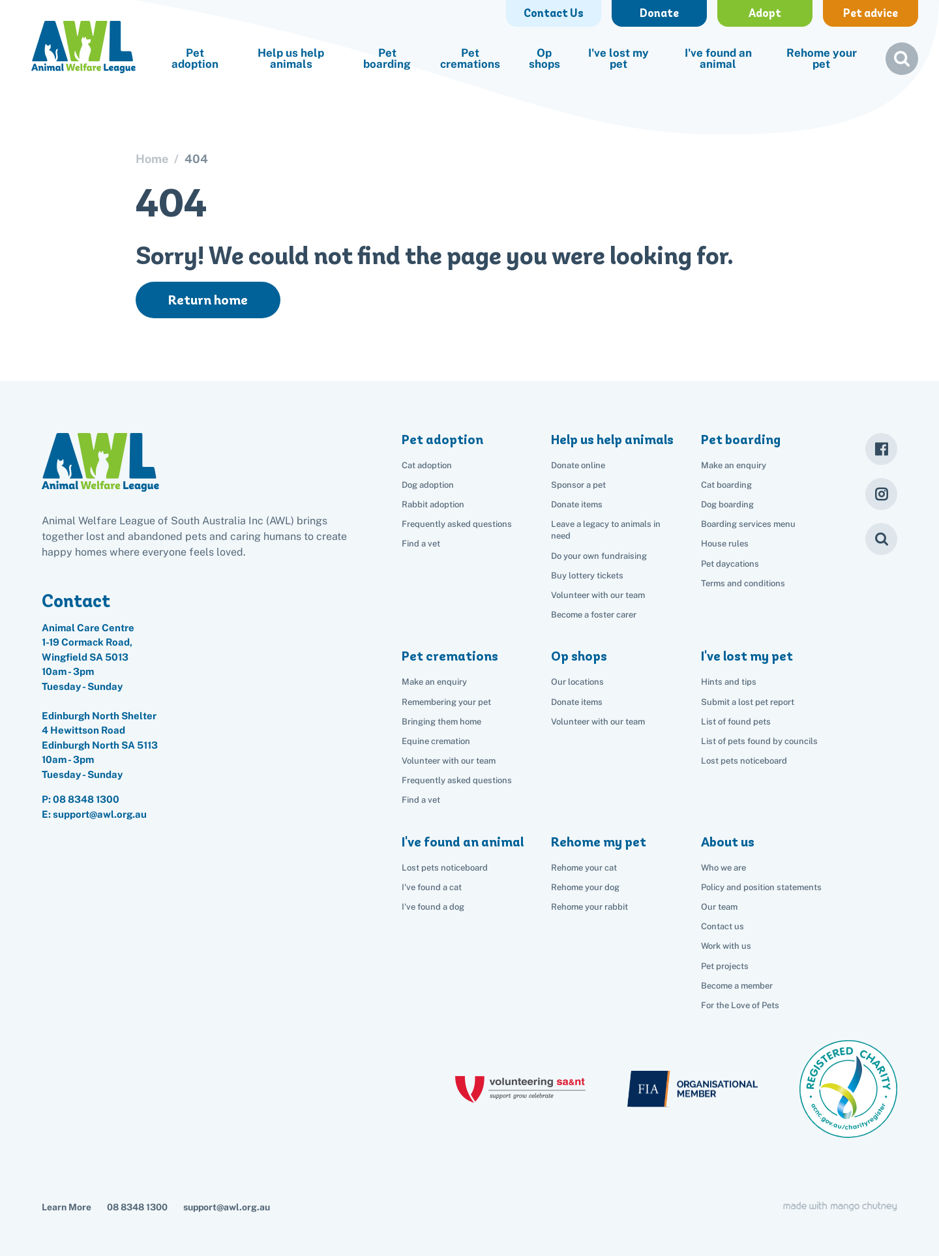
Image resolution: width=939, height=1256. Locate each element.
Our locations (577, 682)
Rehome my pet (598, 842)
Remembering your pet (446, 702)
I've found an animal (718, 58)
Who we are (723, 868)
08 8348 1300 (86, 799)
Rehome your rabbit (589, 907)
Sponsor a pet (578, 485)
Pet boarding (387, 58)
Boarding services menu (748, 524)
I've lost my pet (618, 58)
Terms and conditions (743, 583)
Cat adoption (427, 465)
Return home (208, 300)
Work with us (726, 946)
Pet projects (725, 966)
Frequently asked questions (457, 524)
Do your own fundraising (599, 556)
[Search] (881, 539)
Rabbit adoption (433, 504)
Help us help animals (291, 58)
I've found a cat (432, 887)
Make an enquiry (733, 465)
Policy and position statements (761, 887)
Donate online (578, 465)
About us (727, 842)
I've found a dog (433, 907)
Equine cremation (436, 741)
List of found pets (736, 721)
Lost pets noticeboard (744, 761)
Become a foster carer (593, 615)
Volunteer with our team (598, 595)
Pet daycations (730, 564)
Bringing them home (441, 721)
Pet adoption (194, 58)
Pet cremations (470, 58)
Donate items (577, 504)
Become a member (737, 986)
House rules (725, 543)
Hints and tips (728, 682)
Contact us (722, 926)
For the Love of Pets (740, 1005)
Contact (76, 601)
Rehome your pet (821, 58)
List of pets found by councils (759, 741)
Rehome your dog (585, 887)
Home (152, 159)
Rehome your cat (584, 868)
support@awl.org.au (226, 1207)
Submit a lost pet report (747, 702)
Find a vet (421, 543)
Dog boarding (727, 504)
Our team (719, 907)
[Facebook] (881, 449)
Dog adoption (428, 485)
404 (196, 159)
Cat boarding (726, 485)
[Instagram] (881, 494)
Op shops (544, 58)
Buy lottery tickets (587, 575)
